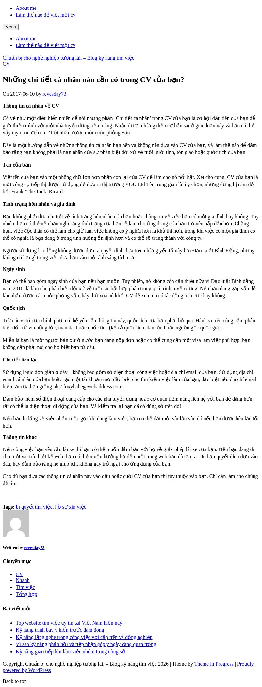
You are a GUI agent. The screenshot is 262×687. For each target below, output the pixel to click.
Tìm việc (25, 587)
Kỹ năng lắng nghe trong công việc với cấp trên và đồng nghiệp (84, 637)
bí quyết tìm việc (34, 507)
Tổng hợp (26, 594)
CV (6, 64)
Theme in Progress (214, 664)
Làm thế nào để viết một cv (45, 15)
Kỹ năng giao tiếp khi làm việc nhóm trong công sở (70, 651)
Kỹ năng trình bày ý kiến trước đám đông (60, 630)
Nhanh (23, 580)
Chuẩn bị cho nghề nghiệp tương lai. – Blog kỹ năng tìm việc (68, 58)
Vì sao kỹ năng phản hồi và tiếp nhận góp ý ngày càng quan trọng (86, 644)
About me (26, 8)
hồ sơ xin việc (70, 507)
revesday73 (54, 94)
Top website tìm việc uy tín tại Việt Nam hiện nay (69, 622)
